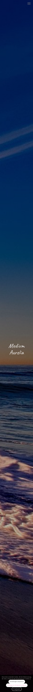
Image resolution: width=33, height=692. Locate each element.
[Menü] (28, 3)
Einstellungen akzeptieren (17, 681)
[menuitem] (28, 3)
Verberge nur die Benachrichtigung (16, 685)
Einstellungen (16, 689)
